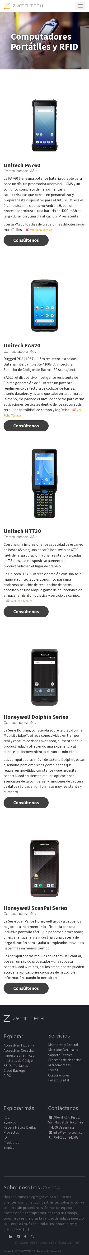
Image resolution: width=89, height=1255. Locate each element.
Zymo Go (10, 1122)
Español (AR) (69, 1242)
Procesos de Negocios (64, 1060)
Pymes (53, 1070)
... (26, 1229)
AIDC (7, 1075)
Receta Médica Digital (20, 1127)
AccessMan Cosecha (19, 1050)
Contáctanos (63, 1108)
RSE (6, 1117)
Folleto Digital (59, 1080)
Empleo (9, 1147)
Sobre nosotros (22, 1187)
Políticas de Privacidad (49, 1251)
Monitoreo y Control (63, 1044)
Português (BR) (43, 1242)
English (21, 1242)
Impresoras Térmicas (19, 1055)
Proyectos (11, 1132)
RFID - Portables (16, 1065)
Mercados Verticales (63, 1049)
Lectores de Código (18, 1060)
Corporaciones (59, 1075)
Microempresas (59, 1065)
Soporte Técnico (60, 1055)
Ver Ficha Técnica (39, 230)
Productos (11, 1142)
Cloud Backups (15, 1070)
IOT (6, 1137)
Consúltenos (26, 240)
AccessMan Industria (19, 1045)
